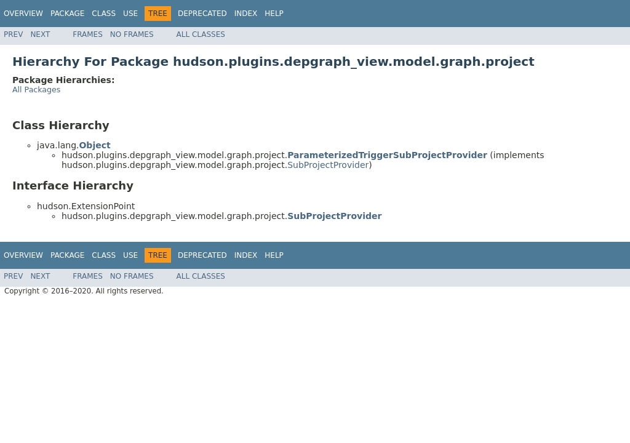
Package (67, 13)
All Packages (36, 89)
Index (246, 13)
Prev (13, 34)
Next (40, 34)
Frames (88, 34)
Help (274, 13)
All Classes (201, 34)
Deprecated (202, 13)
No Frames (132, 34)
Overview (23, 13)
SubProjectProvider (328, 165)
